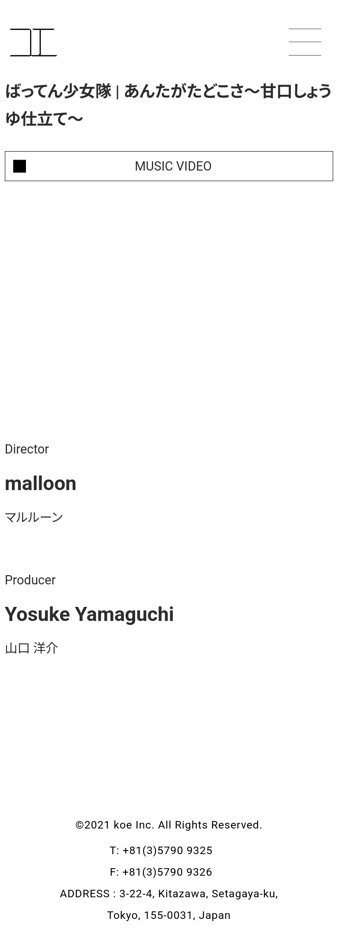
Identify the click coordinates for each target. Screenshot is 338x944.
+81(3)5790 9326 (175, 872)
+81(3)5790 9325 (175, 850)
